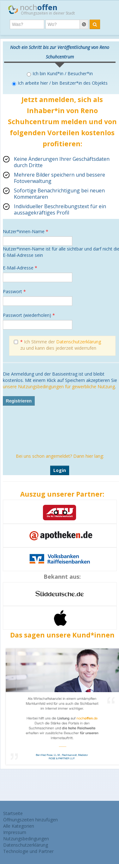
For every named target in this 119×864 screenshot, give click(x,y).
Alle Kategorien (18, 826)
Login (59, 470)
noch (41, 9)
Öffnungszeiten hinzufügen (30, 820)
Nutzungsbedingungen (26, 839)
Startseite (13, 813)
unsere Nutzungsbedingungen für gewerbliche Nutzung (59, 387)
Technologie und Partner (28, 851)
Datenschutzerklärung (78, 342)
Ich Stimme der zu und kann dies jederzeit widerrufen (57, 345)
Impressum (14, 832)
